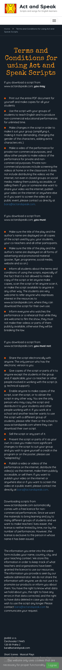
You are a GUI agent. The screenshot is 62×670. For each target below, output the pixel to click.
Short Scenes (11, 654)
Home (7, 29)
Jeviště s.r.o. (10, 638)
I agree (52, 665)
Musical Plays (27, 654)
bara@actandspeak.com (19, 204)
